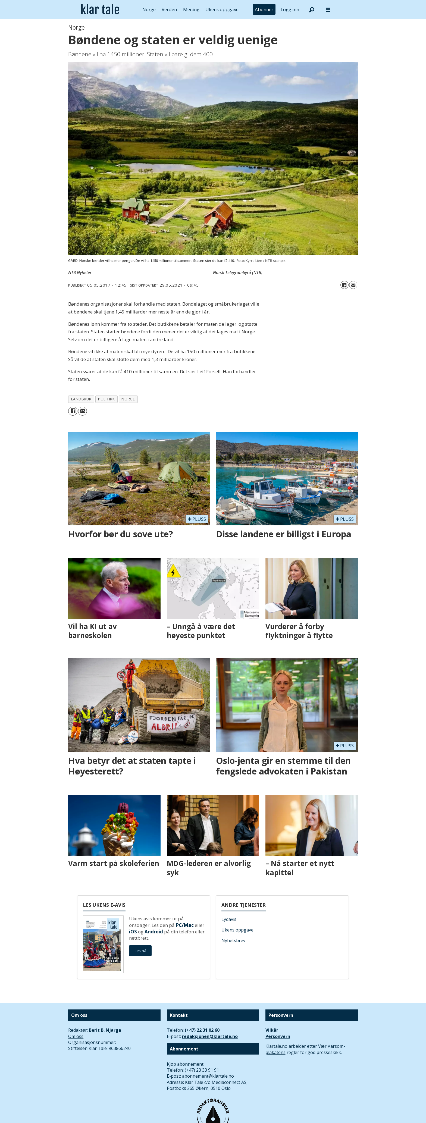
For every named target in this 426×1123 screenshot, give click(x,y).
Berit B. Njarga (105, 1030)
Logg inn (290, 9)
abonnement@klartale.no (208, 1076)
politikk (106, 398)
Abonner (264, 9)
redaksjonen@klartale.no (210, 1036)
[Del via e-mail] (353, 285)
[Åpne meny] (328, 9)
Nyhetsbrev (233, 940)
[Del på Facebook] (344, 285)
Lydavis (228, 919)
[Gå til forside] (100, 9)
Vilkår (271, 1030)
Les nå (140, 950)
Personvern (277, 1036)
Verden (169, 9)
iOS (133, 931)
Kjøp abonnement (185, 1064)
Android (154, 931)
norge (128, 398)
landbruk (81, 398)
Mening (191, 9)
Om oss (75, 1036)
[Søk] (311, 9)
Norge (149, 9)
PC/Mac (185, 925)
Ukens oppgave (222, 9)
